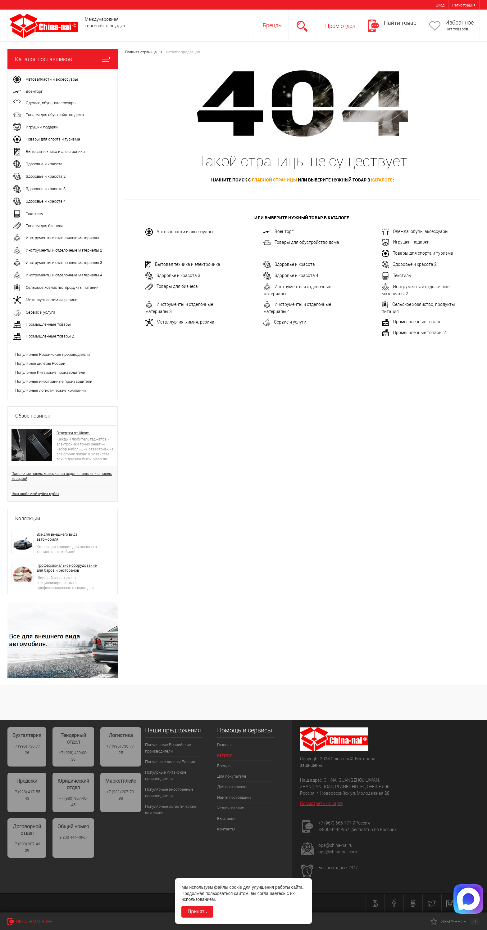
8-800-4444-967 (333, 829)
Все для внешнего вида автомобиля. (57, 537)
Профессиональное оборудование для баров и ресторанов (67, 568)
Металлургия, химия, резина (179, 322)
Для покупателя (231, 776)
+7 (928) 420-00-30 (73, 756)
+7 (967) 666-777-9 (336, 822)
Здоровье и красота (289, 264)
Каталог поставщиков (62, 59)
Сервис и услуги (284, 322)
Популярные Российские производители (52, 354)
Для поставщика (232, 787)
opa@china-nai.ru (335, 845)
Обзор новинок (32, 416)
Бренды (273, 25)
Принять (197, 911)
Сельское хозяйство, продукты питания (418, 307)
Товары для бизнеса (171, 287)
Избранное (459, 22)
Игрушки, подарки (406, 242)
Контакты (226, 829)
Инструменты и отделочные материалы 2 (415, 289)
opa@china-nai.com (337, 851)
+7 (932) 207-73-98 (121, 795)
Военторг (278, 231)
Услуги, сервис (230, 808)
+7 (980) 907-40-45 (73, 801)
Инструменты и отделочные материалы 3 (179, 307)
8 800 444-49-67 (73, 837)
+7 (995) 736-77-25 (121, 749)
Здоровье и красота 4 (290, 275)
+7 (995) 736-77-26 (27, 749)
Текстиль (396, 275)
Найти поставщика (234, 797)
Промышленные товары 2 (414, 332)
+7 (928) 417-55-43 (27, 795)
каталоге (382, 180)
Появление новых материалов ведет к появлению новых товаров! (61, 476)
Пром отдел (340, 26)
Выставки (226, 818)
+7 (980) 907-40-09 (27, 847)
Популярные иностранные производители (53, 381)
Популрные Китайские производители (50, 372)
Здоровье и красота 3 (172, 275)
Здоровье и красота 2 (409, 264)
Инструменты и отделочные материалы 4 (297, 307)
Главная (224, 744)
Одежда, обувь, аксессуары (415, 232)
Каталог (224, 755)
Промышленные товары (412, 322)
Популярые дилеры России (40, 363)
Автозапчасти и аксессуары (179, 232)
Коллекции (27, 518)
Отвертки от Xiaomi (73, 433)
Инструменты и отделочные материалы (297, 289)
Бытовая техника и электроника (182, 264)
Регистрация (464, 5)
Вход (440, 5)
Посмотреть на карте (321, 803)
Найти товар (400, 23)
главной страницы (274, 180)
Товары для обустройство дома (301, 242)
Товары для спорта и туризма (417, 253)
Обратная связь (29, 921)
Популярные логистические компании (50, 390)
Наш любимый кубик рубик (35, 494)
